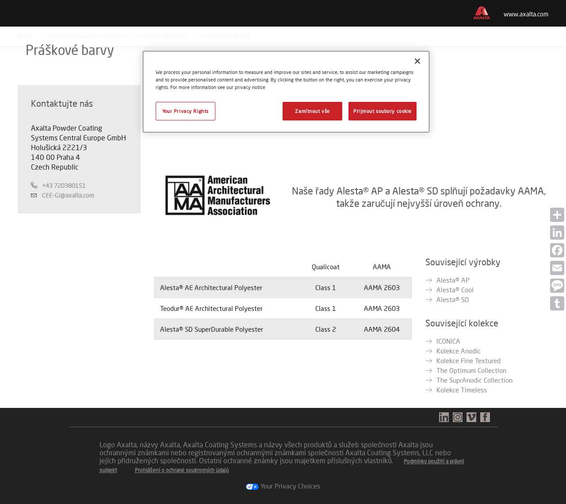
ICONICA (448, 341)
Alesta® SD (452, 299)
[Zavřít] (417, 61)
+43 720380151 (64, 185)
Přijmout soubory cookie (382, 111)
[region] (286, 91)
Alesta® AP (453, 280)
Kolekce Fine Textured (468, 360)
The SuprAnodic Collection (474, 380)
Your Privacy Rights (185, 111)
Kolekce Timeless (461, 390)
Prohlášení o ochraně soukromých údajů (182, 470)
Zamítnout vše (312, 111)
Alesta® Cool (455, 290)
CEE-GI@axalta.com (68, 195)
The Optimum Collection (471, 370)
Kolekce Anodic (458, 351)
